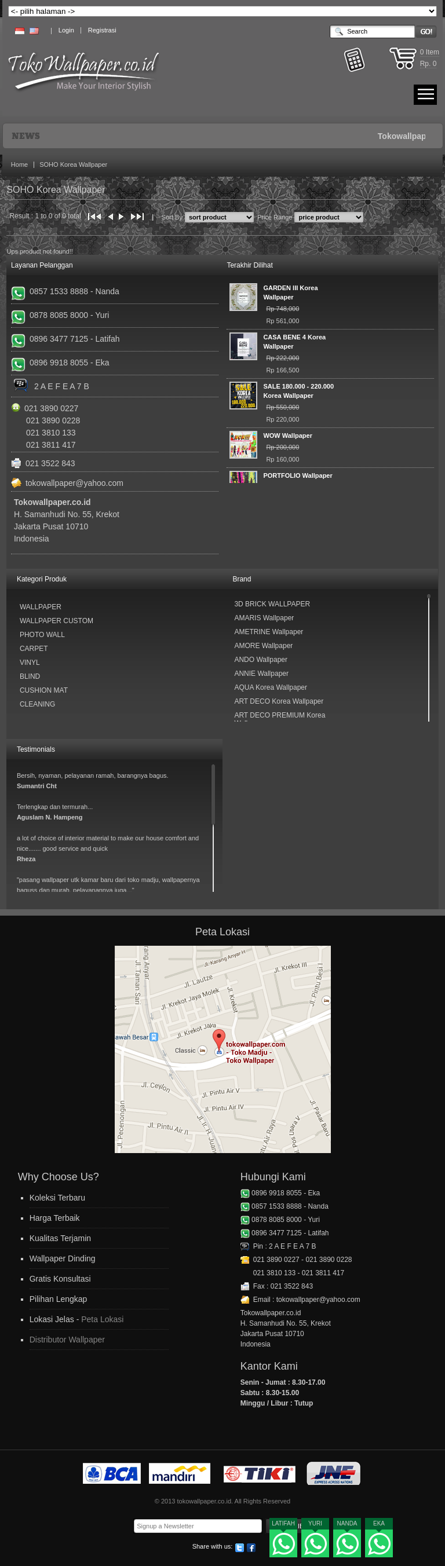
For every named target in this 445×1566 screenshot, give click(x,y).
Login (66, 30)
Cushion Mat (44, 690)
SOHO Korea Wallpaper (73, 164)
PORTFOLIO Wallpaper (297, 475)
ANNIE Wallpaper (261, 673)
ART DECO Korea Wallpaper (278, 701)
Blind (30, 676)
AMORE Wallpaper (263, 646)
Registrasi (102, 30)
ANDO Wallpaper (260, 660)
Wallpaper (40, 607)
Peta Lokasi (102, 1319)
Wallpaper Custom (56, 621)
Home (19, 164)
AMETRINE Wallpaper (268, 632)
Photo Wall (42, 635)
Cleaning (37, 704)
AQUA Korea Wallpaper (270, 687)
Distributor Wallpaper (67, 1339)
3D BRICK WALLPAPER (272, 604)
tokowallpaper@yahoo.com (74, 483)
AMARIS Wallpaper (264, 618)
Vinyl (30, 662)
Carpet (34, 649)
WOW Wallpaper (287, 435)
